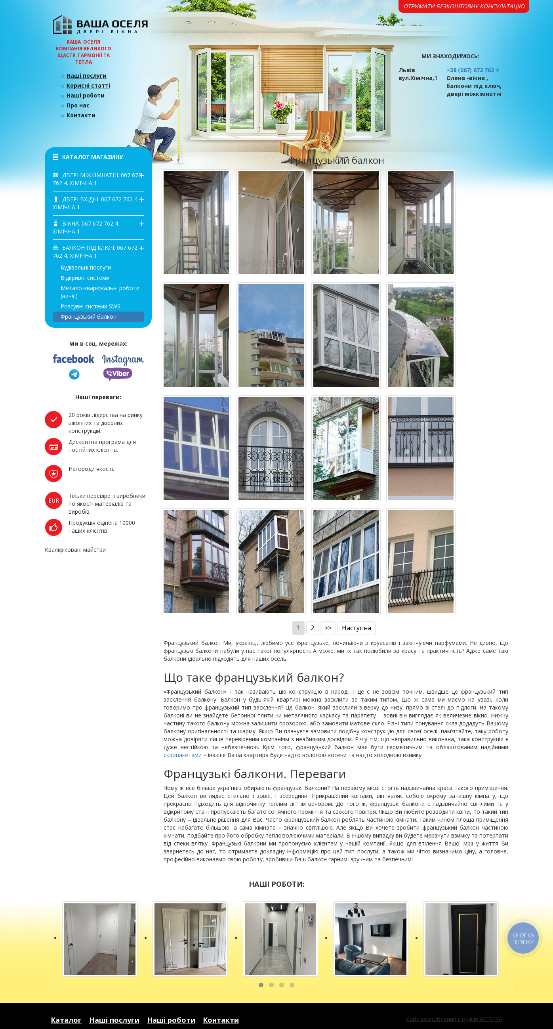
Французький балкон (88, 316)
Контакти (81, 115)
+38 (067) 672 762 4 (472, 70)
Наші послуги (87, 75)
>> (328, 628)
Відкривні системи (85, 277)
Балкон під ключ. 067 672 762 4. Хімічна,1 (95, 251)
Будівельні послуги (86, 267)
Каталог (66, 1020)
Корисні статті (88, 85)
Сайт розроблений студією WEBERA (454, 1019)
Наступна (356, 628)
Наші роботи (86, 95)
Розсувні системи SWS (90, 306)
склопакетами (183, 755)
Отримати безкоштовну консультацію (463, 6)
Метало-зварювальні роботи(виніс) (100, 292)
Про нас (78, 105)
